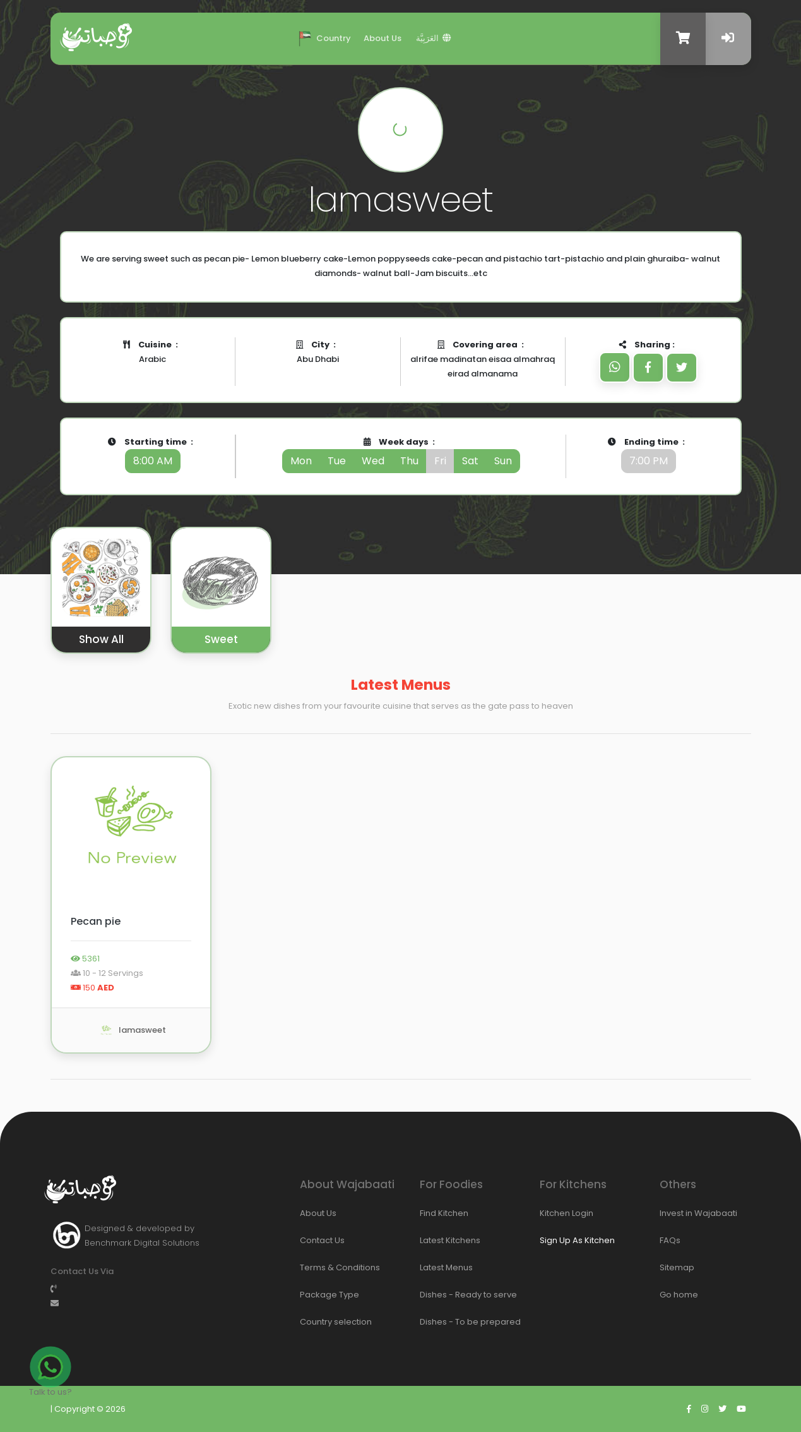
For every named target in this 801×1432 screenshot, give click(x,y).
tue (337, 461)
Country (323, 37)
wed (373, 461)
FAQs (670, 1240)
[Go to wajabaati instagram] (704, 1409)
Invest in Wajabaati (675, 1213)
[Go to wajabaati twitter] (722, 1409)
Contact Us (315, 1240)
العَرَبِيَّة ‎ (433, 38)
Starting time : (152, 454)
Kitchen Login (555, 1213)
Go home (675, 1295)
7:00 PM (648, 461)
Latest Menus (435, 1267)
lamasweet (131, 1030)
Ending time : (648, 454)
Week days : (401, 454)
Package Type (315, 1295)
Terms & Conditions (315, 1267)
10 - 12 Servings (107, 973)
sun (503, 461)
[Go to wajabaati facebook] (689, 1409)
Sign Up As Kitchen (577, 1240)
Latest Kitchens (435, 1240)
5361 (85, 959)
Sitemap (675, 1267)
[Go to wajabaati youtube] (741, 1409)
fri (440, 461)
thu (409, 461)
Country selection (315, 1322)
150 (92, 988)
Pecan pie (96, 921)
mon (301, 461)
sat (470, 461)
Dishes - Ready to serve (435, 1295)
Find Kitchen (435, 1213)
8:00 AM (152, 461)
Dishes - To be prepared (435, 1322)
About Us (382, 38)
